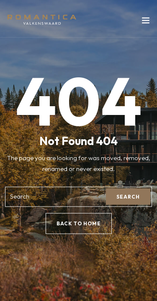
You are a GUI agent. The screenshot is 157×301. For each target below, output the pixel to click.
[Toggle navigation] (145, 22)
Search (128, 197)
